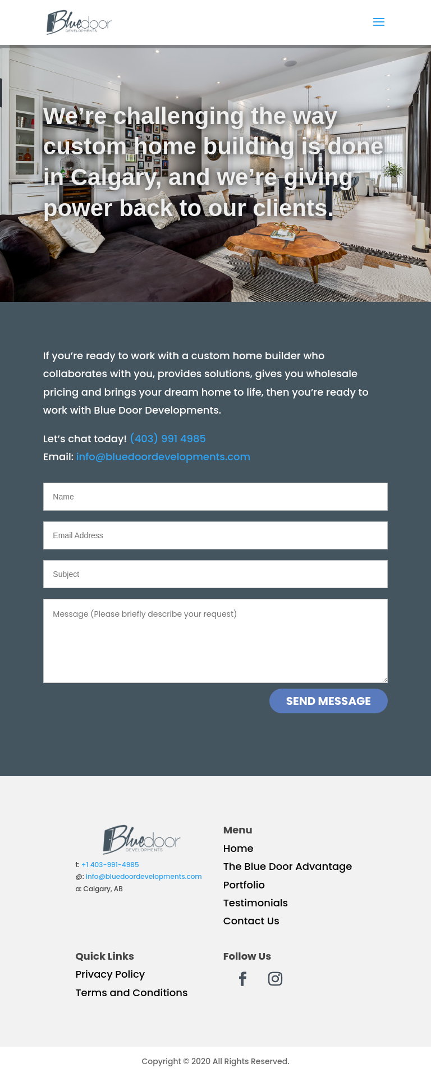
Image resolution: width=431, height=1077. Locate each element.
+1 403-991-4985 (110, 864)
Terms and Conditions (131, 993)
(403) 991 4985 (168, 439)
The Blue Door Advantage (287, 866)
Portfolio (244, 885)
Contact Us (251, 921)
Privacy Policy (110, 974)
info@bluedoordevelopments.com (163, 457)
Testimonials (255, 903)
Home (238, 848)
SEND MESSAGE (329, 701)
